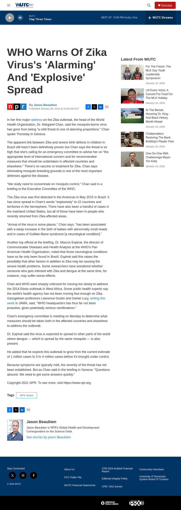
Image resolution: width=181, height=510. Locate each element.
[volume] (20, 18)
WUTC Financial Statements (79, 485)
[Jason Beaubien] (15, 430)
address (36, 120)
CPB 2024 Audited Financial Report (117, 470)
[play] (10, 18)
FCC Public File (72, 477)
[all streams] (160, 18)
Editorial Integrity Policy (115, 478)
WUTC (17, 484)
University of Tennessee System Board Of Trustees (153, 478)
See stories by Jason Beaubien (49, 437)
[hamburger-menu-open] (8, 5)
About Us (69, 469)
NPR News (26, 395)
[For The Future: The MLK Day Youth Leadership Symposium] (132, 72)
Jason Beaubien (45, 105)
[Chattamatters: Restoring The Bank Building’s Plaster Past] (132, 139)
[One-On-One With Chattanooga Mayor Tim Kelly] (132, 159)
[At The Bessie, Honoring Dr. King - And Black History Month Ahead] (132, 115)
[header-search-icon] (149, 5)
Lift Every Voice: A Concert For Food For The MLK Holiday (159, 94)
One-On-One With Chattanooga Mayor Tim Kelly (158, 157)
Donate (166, 5)
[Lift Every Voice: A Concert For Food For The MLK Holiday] (132, 96)
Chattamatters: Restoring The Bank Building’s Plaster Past (160, 137)
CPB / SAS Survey (112, 486)
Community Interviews (151, 469)
